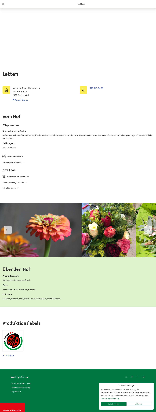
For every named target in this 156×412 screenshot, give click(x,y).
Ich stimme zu (113, 404)
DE (126, 377)
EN (144, 377)
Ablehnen (138, 404)
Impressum (16, 391)
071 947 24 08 (96, 88)
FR (132, 377)
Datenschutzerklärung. (110, 398)
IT (138, 377)
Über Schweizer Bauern (21, 383)
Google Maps (21, 100)
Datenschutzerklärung (20, 387)
